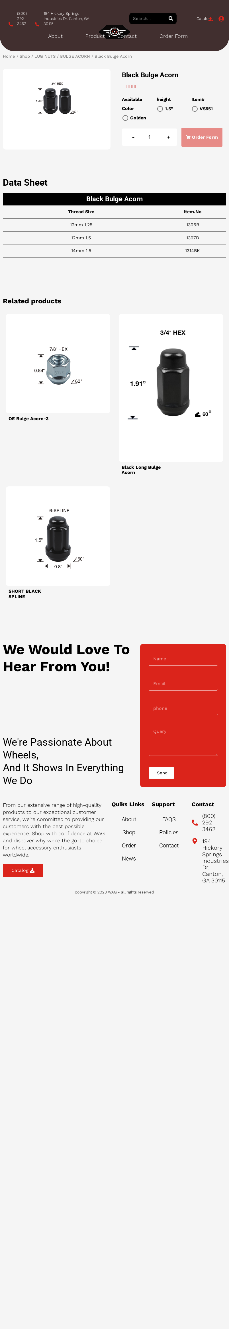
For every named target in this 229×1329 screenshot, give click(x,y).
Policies (169, 832)
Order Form (174, 36)
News (129, 858)
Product (98, 36)
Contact (127, 36)
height (164, 99)
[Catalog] (210, 19)
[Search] (171, 18)
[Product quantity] (149, 137)
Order (129, 845)
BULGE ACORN (75, 56)
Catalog (203, 18)
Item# (198, 99)
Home (9, 56)
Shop (25, 56)
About (55, 36)
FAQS (169, 819)
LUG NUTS (45, 56)
